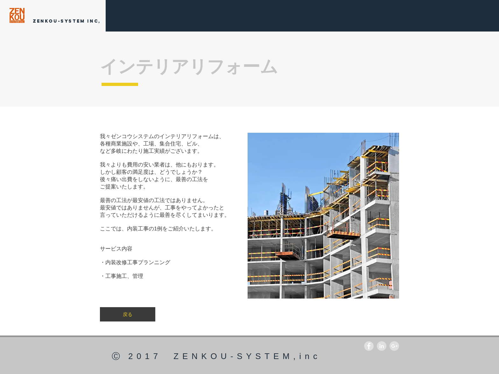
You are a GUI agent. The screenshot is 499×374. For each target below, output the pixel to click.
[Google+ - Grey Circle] (394, 346)
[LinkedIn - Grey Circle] (381, 346)
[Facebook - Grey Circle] (369, 346)
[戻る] (127, 314)
